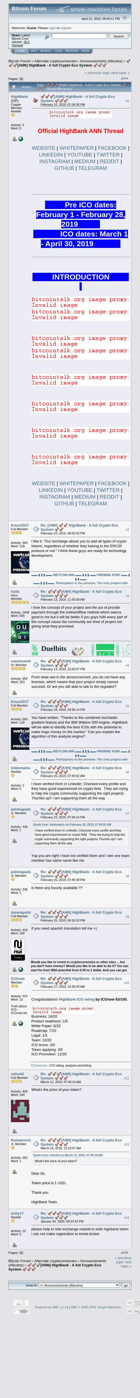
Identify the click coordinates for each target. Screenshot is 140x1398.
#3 (127, 596)
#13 (126, 1217)
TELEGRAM (92, 168)
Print (124, 78)
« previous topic (97, 73)
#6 (127, 772)
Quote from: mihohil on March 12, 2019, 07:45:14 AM (67, 1155)
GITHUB (64, 168)
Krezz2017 (20, 525)
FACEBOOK (112, 148)
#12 (126, 1144)
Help (34, 50)
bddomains (20, 768)
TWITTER (108, 155)
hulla (15, 591)
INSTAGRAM (54, 161)
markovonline (23, 661)
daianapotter (22, 912)
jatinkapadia (21, 809)
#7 (127, 813)
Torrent (17, 45)
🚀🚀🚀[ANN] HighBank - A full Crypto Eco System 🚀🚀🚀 (69, 63)
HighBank (19, 96)
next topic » (120, 73)
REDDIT (109, 161)
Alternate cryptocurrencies (55, 61)
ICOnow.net (39, 1065)
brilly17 (17, 1213)
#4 (127, 665)
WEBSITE (43, 148)
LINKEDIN (51, 155)
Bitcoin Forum (19, 61)
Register (72, 50)
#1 (127, 101)
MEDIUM (84, 161)
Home (21, 50)
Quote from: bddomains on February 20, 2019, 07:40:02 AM (72, 824)
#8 (127, 876)
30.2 (26, 42)
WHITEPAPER (77, 148)
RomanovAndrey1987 (29, 1140)
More (85, 50)
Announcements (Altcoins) (101, 61)
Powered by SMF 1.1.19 (51, 1307)
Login (58, 50)
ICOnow (18, 979)
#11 (126, 1078)
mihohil (17, 1074)
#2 (127, 529)
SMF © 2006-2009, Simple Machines (96, 1307)
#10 (126, 983)
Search (46, 50)
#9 (127, 916)
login (52, 28)
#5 (127, 706)
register (65, 28)
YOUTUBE (79, 155)
